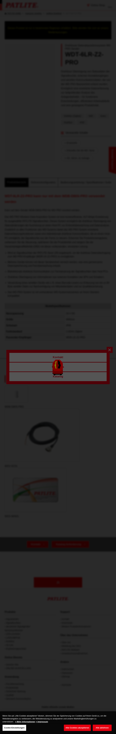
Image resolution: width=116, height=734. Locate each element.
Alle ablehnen (102, 728)
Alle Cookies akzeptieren (77, 728)
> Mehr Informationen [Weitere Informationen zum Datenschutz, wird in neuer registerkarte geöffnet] (25, 722)
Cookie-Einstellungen (14, 728)
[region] (58, 722)
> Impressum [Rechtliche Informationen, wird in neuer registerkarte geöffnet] (42, 722)
